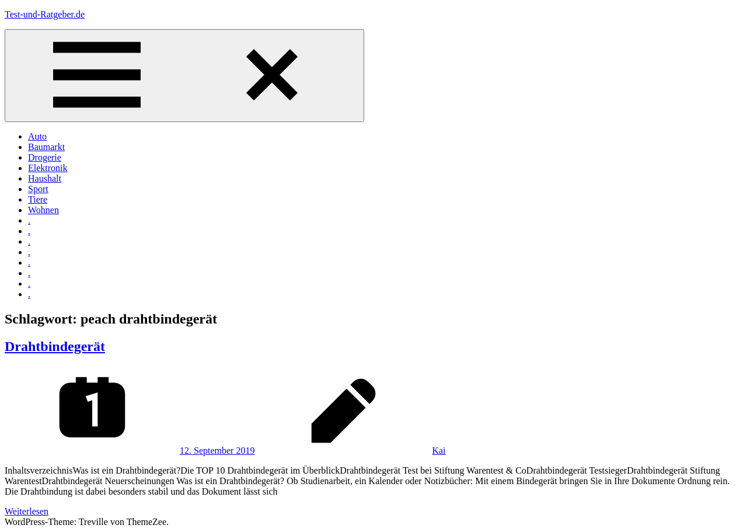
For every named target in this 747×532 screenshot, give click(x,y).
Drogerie (44, 157)
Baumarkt (46, 147)
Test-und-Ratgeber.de (45, 14)
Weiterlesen (26, 511)
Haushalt (44, 178)
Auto (37, 136)
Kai (438, 450)
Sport (38, 189)
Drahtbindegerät (55, 346)
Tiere (37, 199)
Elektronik (48, 168)
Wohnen (43, 210)
